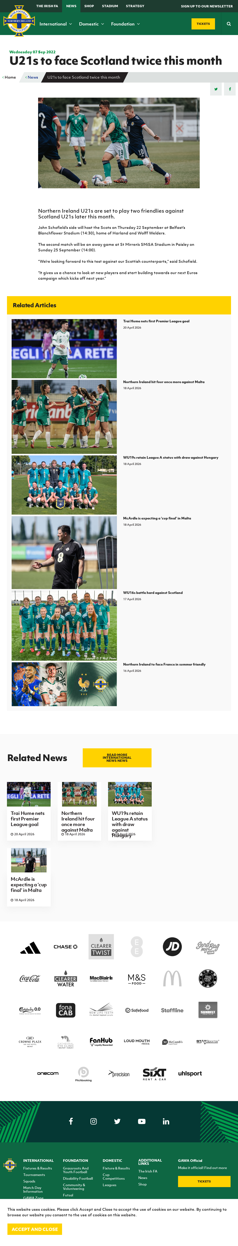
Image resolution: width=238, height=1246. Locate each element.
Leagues (109, 1184)
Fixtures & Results (37, 1168)
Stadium (110, 6)
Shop (89, 6)
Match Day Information (33, 1189)
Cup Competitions (114, 1176)
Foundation (125, 24)
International (56, 24)
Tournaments (34, 1174)
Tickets (204, 1181)
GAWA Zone (33, 1197)
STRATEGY (135, 6)
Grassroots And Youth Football (76, 1170)
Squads (29, 1181)
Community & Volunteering (74, 1186)
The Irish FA (47, 6)
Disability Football (78, 1178)
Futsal (68, 1195)
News (71, 6)
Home (9, 77)
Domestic (91, 24)
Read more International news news (117, 758)
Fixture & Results (116, 1168)
